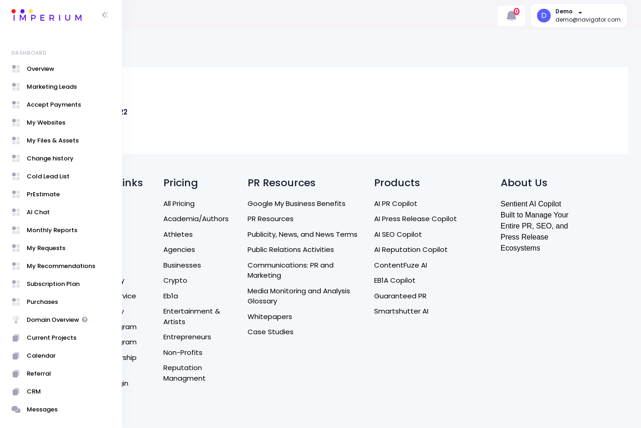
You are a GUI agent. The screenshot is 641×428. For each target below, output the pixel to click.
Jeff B (181, 127)
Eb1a (226, 296)
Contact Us (155, 249)
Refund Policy (158, 280)
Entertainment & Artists (247, 316)
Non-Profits (238, 352)
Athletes (233, 234)
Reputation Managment (240, 373)
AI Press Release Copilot (468, 218)
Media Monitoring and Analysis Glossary (354, 296)
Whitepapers (325, 316)
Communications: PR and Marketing (346, 270)
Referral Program (165, 326)
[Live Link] (202, 82)
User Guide (154, 398)
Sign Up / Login (160, 383)
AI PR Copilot (449, 203)
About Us (151, 234)
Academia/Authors (251, 218)
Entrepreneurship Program (165, 363)
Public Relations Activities (346, 249)
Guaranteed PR (453, 296)
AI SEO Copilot (451, 234)
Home (146, 218)
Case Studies (326, 332)
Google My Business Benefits (352, 203)
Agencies (235, 249)
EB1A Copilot (448, 280)
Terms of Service (164, 296)
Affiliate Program (165, 342)
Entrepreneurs (243, 337)
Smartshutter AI (454, 311)
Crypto (231, 280)
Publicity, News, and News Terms (358, 234)
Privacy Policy (158, 311)
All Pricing (234, 203)
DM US (146, 265)
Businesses (238, 265)
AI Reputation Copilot (464, 249)
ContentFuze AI (453, 265)
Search (148, 203)
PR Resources (326, 218)
